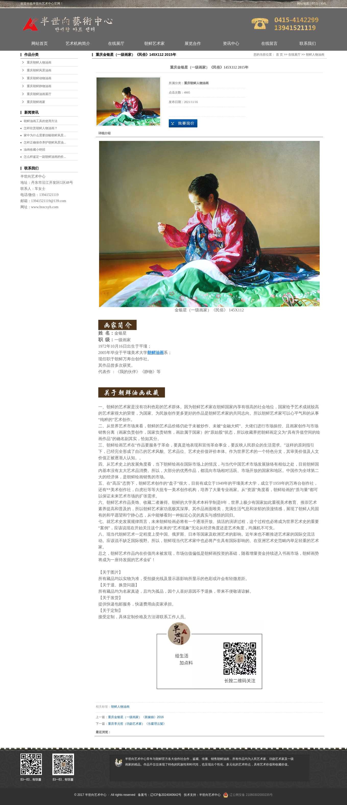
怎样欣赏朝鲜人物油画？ (40, 128)
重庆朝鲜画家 (36, 102)
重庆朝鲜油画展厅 (39, 94)
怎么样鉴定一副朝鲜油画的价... (45, 157)
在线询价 (183, 123)
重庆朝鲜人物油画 (39, 62)
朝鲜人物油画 (315, 54)
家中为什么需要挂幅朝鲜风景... (45, 135)
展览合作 (193, 43)
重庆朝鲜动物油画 (39, 78)
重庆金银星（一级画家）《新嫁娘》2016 (136, 717)
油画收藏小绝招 (34, 149)
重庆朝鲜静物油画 (39, 86)
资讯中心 (231, 43)
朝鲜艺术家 (154, 43)
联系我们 (308, 43)
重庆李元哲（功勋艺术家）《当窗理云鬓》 (137, 723)
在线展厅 (116, 43)
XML (323, 3)
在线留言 (269, 43)
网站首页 (39, 43)
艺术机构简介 (78, 43)
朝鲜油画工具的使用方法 (40, 121)
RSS (315, 3)
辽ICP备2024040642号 (166, 795)
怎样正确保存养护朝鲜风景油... (45, 142)
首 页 (279, 54)
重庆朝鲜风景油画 (39, 70)
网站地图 (303, 3)
